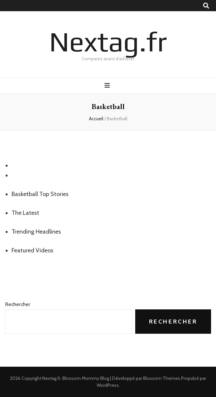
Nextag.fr (108, 41)
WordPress (108, 385)
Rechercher (17, 304)
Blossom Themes (161, 378)
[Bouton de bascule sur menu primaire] (108, 85)
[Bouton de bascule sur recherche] (206, 6)
